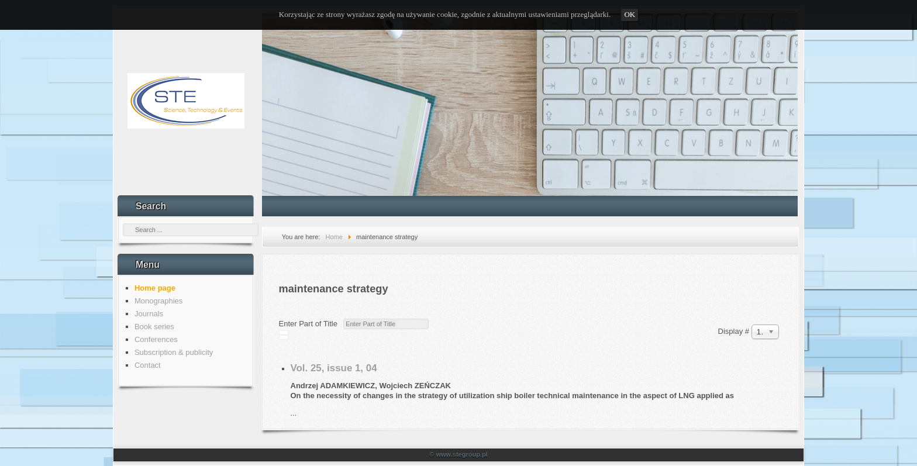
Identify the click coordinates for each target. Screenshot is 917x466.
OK (629, 14)
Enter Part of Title (310, 323)
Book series (154, 326)
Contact (148, 365)
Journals (149, 313)
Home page (155, 288)
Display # (734, 331)
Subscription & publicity (174, 352)
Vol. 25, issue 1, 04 (334, 368)
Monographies (158, 300)
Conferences (156, 339)
